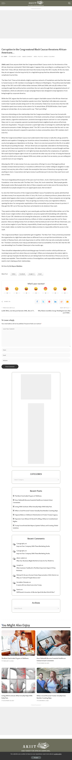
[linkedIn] (55, 301)
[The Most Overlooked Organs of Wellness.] (18, 643)
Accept (36, 757)
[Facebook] (37, 301)
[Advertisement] (36, 24)
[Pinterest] (49, 301)
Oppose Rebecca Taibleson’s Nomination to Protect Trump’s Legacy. (36, 515)
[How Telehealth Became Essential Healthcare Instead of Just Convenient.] (53, 643)
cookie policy (58, 754)
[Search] (69, 3)
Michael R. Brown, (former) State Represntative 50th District (36, 575)
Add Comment (27, 56)
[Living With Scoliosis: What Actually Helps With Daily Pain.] (18, 680)
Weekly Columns (49, 56)
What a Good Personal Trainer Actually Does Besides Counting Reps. (36, 511)
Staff (5, 56)
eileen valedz (20, 558)
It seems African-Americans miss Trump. (29, 585)
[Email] (67, 301)
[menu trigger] (4, 3)
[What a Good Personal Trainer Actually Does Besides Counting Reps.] (53, 680)
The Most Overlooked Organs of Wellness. (28, 496)
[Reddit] (61, 301)
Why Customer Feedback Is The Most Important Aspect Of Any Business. (35, 569)
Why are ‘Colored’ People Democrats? (28, 578)
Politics (40, 56)
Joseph (18, 565)
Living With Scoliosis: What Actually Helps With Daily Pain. (33, 506)
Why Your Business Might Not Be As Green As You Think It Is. (35, 561)
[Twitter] (43, 301)
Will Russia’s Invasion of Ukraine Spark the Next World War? (35, 592)
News (35, 56)
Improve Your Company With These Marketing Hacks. (33, 546)
